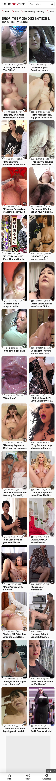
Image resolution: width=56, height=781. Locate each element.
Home (9, 779)
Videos (28, 779)
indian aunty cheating (34, 11)
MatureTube (13, 4)
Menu (49, 771)
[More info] (25, 62)
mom (7, 11)
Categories (46, 779)
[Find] (52, 4)
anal (17, 11)
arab (52, 11)
